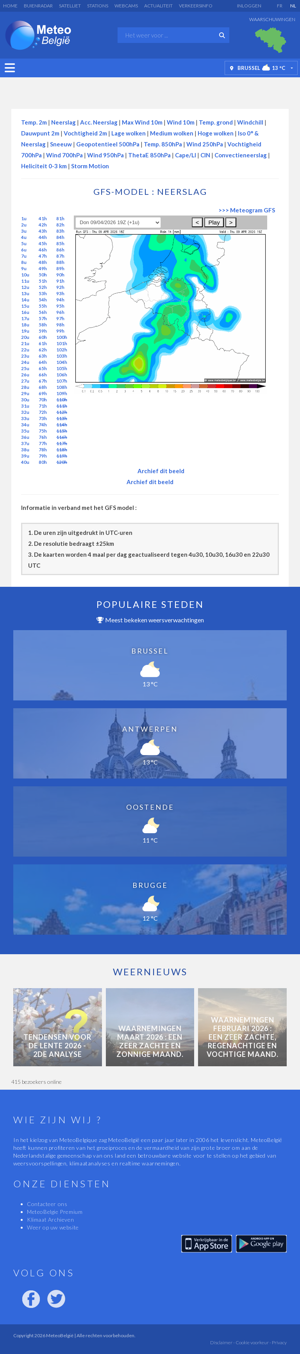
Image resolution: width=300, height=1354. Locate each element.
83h (60, 230)
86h (60, 249)
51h (43, 280)
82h (60, 224)
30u (25, 399)
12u (25, 287)
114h (61, 424)
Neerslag (63, 122)
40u (25, 462)
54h (43, 299)
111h (61, 405)
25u (25, 368)
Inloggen (249, 6)
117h (61, 443)
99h (60, 330)
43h (43, 230)
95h (60, 305)
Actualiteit (158, 6)
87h (60, 255)
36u (25, 437)
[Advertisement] (150, 91)
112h (61, 412)
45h (43, 243)
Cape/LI (185, 155)
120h (61, 462)
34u (25, 424)
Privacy (279, 1342)
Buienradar (38, 6)
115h (61, 430)
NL (293, 6)
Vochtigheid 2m (85, 133)
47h (43, 255)
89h (60, 268)
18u (25, 324)
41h (43, 218)
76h (43, 437)
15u (25, 305)
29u (25, 393)
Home (10, 6)
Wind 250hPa (204, 144)
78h (43, 449)
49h (43, 268)
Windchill (250, 122)
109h (61, 393)
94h (60, 299)
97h (60, 318)
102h (61, 349)
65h (43, 368)
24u (25, 362)
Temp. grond (216, 122)
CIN (205, 155)
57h (43, 318)
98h (60, 324)
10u (25, 274)
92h (60, 287)
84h (60, 237)
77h (43, 443)
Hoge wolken (216, 133)
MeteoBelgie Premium (54, 1211)
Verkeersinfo (195, 6)
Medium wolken (171, 133)
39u (25, 455)
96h (60, 312)
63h (43, 355)
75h (43, 430)
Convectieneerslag (240, 155)
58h (43, 324)
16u (25, 312)
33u (25, 418)
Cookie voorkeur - (253, 1342)
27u (25, 380)
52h (43, 287)
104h (61, 362)
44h (43, 237)
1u (24, 218)
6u (24, 249)
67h (43, 380)
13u (25, 293)
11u (25, 280)
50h (43, 274)
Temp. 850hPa (163, 144)
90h (60, 274)
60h (43, 337)
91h (60, 280)
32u (25, 412)
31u (25, 405)
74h (43, 424)
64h (43, 362)
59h (43, 330)
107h (61, 380)
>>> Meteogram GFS (246, 210)
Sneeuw (61, 144)
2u (24, 224)
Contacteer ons (47, 1204)
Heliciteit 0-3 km (44, 165)
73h (43, 418)
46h (43, 249)
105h (61, 368)
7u (24, 255)
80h (43, 462)
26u (25, 374)
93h (60, 293)
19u (25, 330)
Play (214, 222)
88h (60, 262)
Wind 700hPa (64, 155)
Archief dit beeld (161, 470)
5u (24, 243)
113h (61, 418)
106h (61, 374)
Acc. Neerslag (99, 122)
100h (61, 337)
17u (25, 318)
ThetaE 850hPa (149, 155)
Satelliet (70, 6)
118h (61, 449)
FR (279, 6)
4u (24, 237)
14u (25, 299)
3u (24, 230)
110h (61, 399)
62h (43, 349)
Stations (97, 6)
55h (43, 305)
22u (25, 349)
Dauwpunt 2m (40, 133)
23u (25, 355)
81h (60, 218)
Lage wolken (128, 133)
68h (43, 387)
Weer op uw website (53, 1227)
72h (43, 412)
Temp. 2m (34, 122)
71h (43, 405)
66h (43, 374)
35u (25, 430)
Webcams (126, 6)
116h (61, 437)
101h (61, 343)
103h (61, 355)
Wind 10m (181, 122)
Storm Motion (90, 165)
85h (60, 243)
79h (43, 455)
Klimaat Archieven (50, 1219)
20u (25, 337)
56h (43, 312)
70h (43, 399)
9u (24, 268)
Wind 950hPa (105, 155)
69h (43, 393)
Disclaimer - (222, 1342)
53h (43, 293)
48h (43, 262)
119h (61, 455)
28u (25, 387)
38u (25, 449)
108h (61, 387)
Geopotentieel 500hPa (107, 144)
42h (43, 224)
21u (25, 343)
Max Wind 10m (142, 122)
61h (43, 343)
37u (25, 443)
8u (24, 262)
